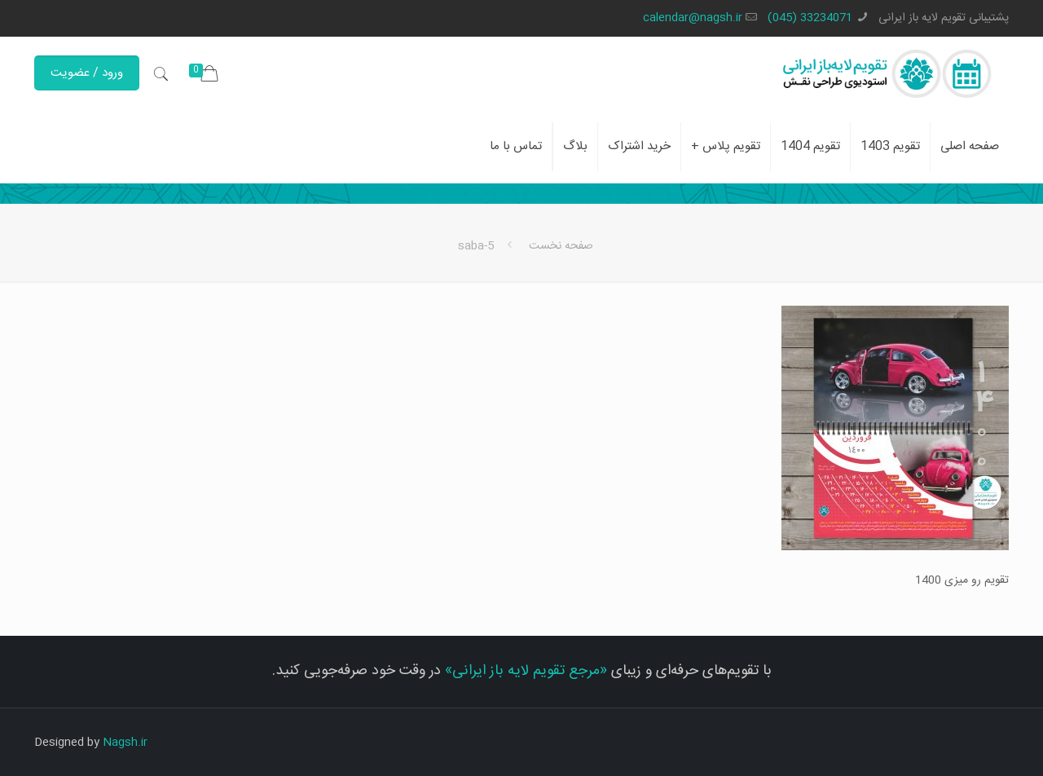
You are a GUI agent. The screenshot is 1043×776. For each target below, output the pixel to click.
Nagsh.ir (125, 742)
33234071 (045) (810, 18)
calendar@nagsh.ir (692, 18)
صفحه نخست (561, 246)
